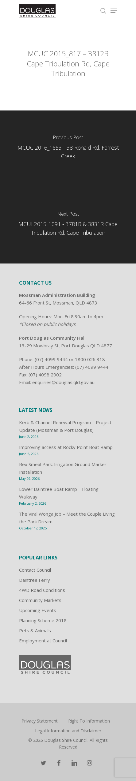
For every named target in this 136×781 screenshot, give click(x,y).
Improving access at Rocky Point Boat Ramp (66, 447)
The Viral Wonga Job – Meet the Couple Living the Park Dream (67, 518)
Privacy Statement (39, 721)
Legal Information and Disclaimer (68, 731)
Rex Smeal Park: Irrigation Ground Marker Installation (63, 468)
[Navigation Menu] (114, 11)
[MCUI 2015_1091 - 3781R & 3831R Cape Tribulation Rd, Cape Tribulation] (68, 225)
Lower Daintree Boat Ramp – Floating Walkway (59, 493)
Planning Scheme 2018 (43, 620)
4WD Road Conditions (42, 590)
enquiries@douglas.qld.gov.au (63, 382)
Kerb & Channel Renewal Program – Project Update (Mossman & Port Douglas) (65, 426)
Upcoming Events (37, 610)
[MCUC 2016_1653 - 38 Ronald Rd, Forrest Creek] (68, 148)
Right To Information (89, 721)
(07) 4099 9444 (51, 359)
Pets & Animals (35, 630)
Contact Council (35, 570)
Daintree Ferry (34, 580)
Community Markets (40, 600)
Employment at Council (43, 640)
